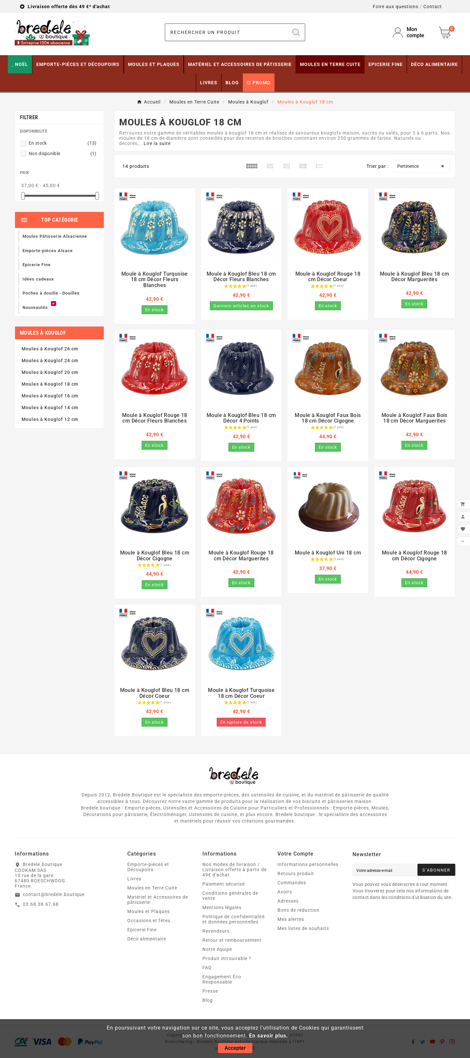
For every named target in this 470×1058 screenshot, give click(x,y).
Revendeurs (215, 931)
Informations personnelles (307, 864)
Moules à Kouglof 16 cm (50, 395)
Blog (207, 1000)
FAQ (207, 967)
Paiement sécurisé (223, 884)
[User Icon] (412, 32)
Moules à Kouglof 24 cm (50, 360)
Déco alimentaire (146, 938)
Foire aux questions (395, 6)
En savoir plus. (268, 1036)
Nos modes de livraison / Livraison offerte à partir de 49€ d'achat (234, 869)
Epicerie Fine (142, 929)
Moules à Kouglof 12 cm (50, 419)
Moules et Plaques (148, 911)
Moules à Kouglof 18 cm (50, 384)
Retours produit (295, 873)
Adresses (288, 901)
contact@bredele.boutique (54, 894)
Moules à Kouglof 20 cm (50, 372)
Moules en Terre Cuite (152, 887)
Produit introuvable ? (226, 958)
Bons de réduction (298, 910)
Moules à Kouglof (43, 333)
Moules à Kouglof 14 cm (50, 407)
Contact (432, 6)
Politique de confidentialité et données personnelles (233, 919)
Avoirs (284, 891)
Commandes (291, 882)
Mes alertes (290, 919)
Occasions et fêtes (148, 920)
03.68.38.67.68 (41, 904)
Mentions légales (222, 907)
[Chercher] (226, 32)
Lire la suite (157, 143)
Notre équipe (217, 949)
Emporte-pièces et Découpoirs (148, 867)
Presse (210, 991)
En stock (63, 143)
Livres (134, 878)
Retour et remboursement (232, 940)
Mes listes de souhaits (303, 928)
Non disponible (63, 153)
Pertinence (421, 166)
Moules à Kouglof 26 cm (50, 348)
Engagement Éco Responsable (221, 979)
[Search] (296, 32)
